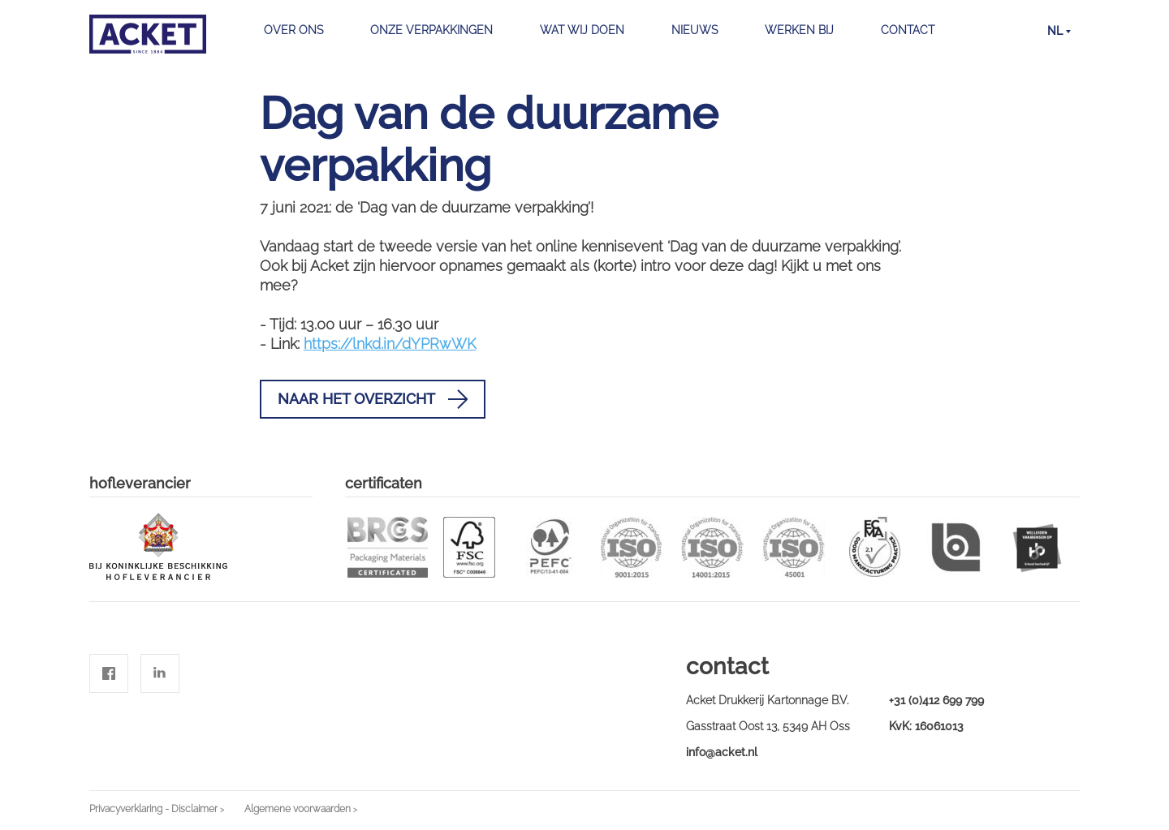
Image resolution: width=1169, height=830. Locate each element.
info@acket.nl (721, 752)
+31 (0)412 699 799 (936, 700)
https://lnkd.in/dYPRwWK (390, 343)
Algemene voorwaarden (297, 809)
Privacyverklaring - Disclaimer (153, 809)
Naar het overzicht (373, 399)
